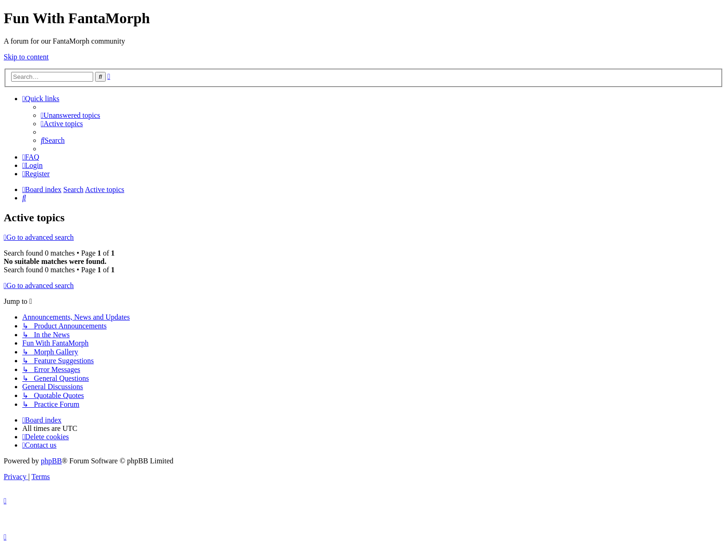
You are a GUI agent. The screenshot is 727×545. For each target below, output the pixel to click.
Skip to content (26, 57)
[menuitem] (70, 115)
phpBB (51, 461)
